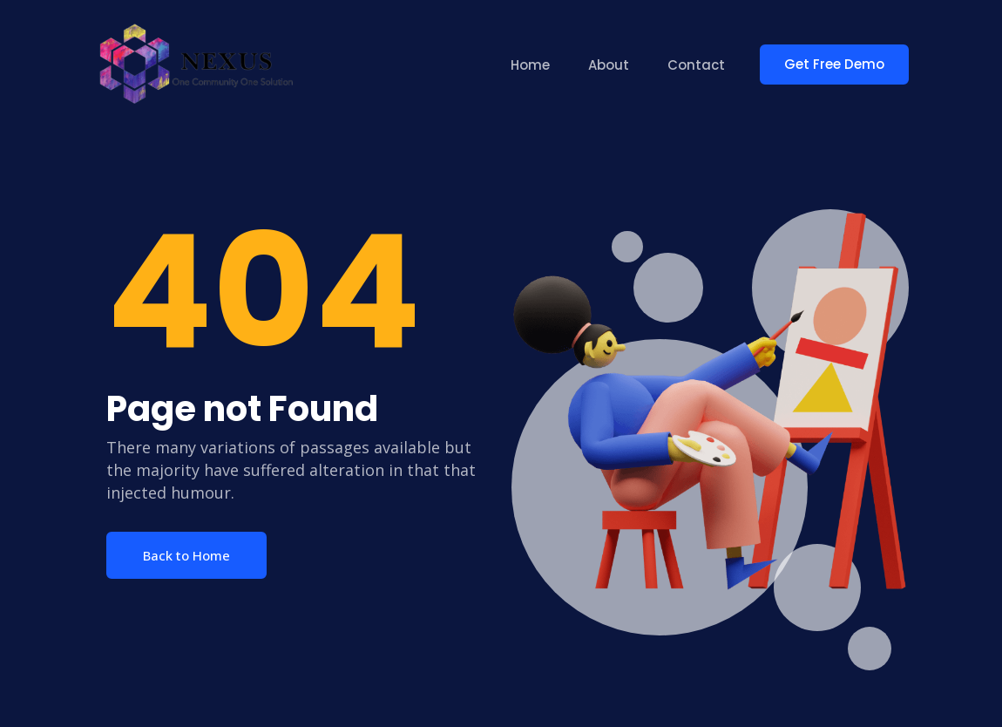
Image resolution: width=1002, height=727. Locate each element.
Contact (696, 65)
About (608, 65)
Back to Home (186, 555)
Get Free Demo (834, 64)
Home (530, 65)
